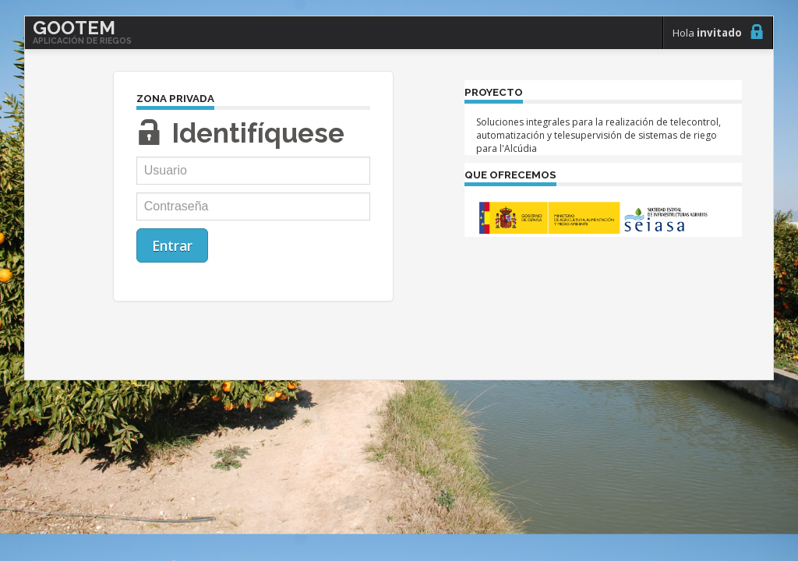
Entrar (172, 245)
